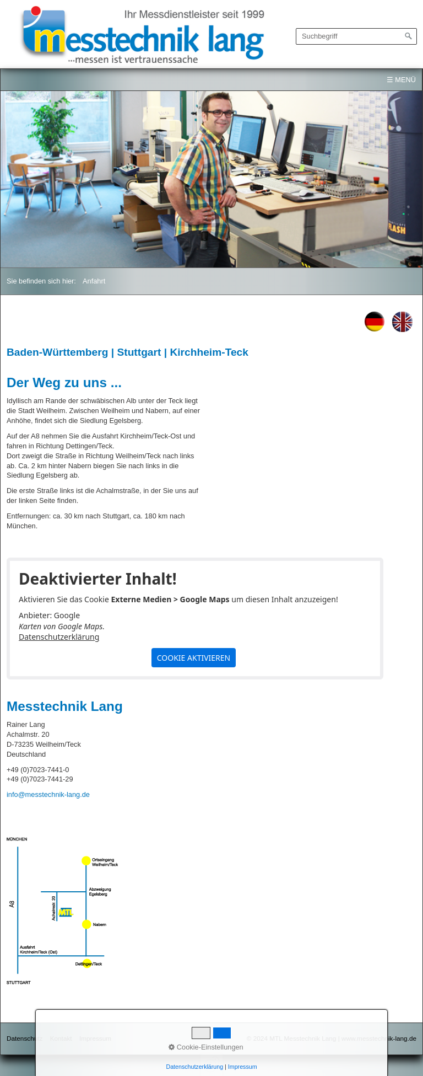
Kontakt (61, 1038)
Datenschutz (24, 1038)
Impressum (95, 1038)
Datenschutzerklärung (59, 636)
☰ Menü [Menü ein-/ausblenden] (401, 80)
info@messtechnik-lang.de (48, 794)
